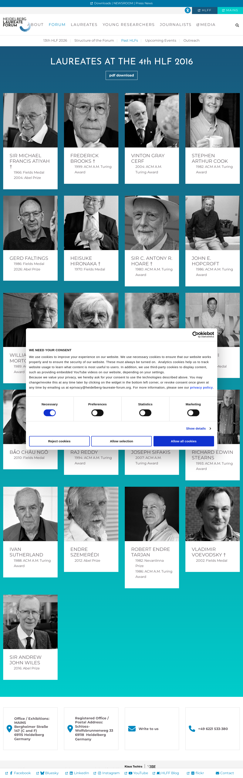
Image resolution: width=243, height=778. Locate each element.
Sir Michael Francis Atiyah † (30, 161)
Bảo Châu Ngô (29, 452)
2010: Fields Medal (29, 458)
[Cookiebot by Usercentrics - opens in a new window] (195, 334)
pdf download (121, 75)
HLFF (206, 10)
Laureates (84, 24)
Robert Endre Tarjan (150, 552)
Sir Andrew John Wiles (25, 660)
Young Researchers (129, 24)
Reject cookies (59, 441)
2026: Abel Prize (27, 269)
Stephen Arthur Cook (210, 158)
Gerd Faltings (29, 258)
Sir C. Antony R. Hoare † (151, 261)
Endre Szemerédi (84, 552)
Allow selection (121, 441)
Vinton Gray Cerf (148, 158)
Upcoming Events (160, 40)
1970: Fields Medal (90, 269)
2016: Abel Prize (27, 668)
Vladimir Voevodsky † (209, 552)
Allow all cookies (184, 441)
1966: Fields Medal (29, 172)
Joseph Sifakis (151, 452)
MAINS (231, 10)
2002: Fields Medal (211, 561)
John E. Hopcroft (205, 261)
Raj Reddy (84, 452)
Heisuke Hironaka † (85, 261)
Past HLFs (129, 40)
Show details (196, 428)
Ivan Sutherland (26, 552)
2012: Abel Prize (87, 561)
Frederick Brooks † (84, 158)
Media (207, 24)
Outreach (191, 40)
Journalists (176, 24)
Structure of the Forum (94, 40)
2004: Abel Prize (27, 178)
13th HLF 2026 (55, 40)
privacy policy (201, 387)
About (35, 24)
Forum (57, 24)
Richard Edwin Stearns (212, 455)
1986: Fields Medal (29, 264)
